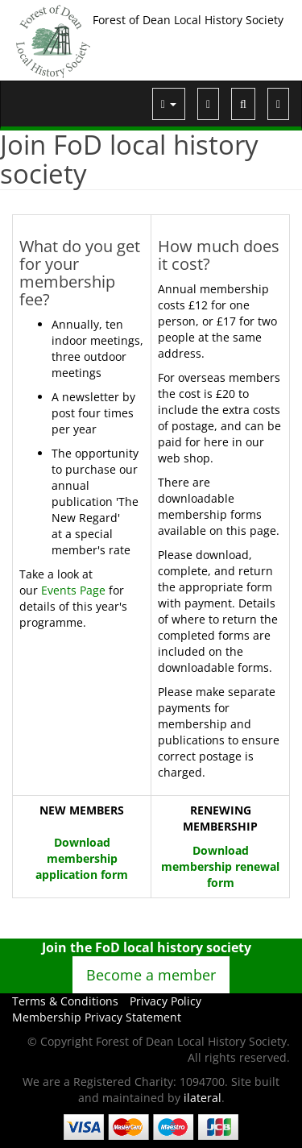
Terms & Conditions (65, 1001)
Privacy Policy (165, 1001)
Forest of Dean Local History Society (188, 19)
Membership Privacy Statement (96, 1017)
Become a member (151, 974)
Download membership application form (81, 858)
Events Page (73, 590)
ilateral (202, 1097)
